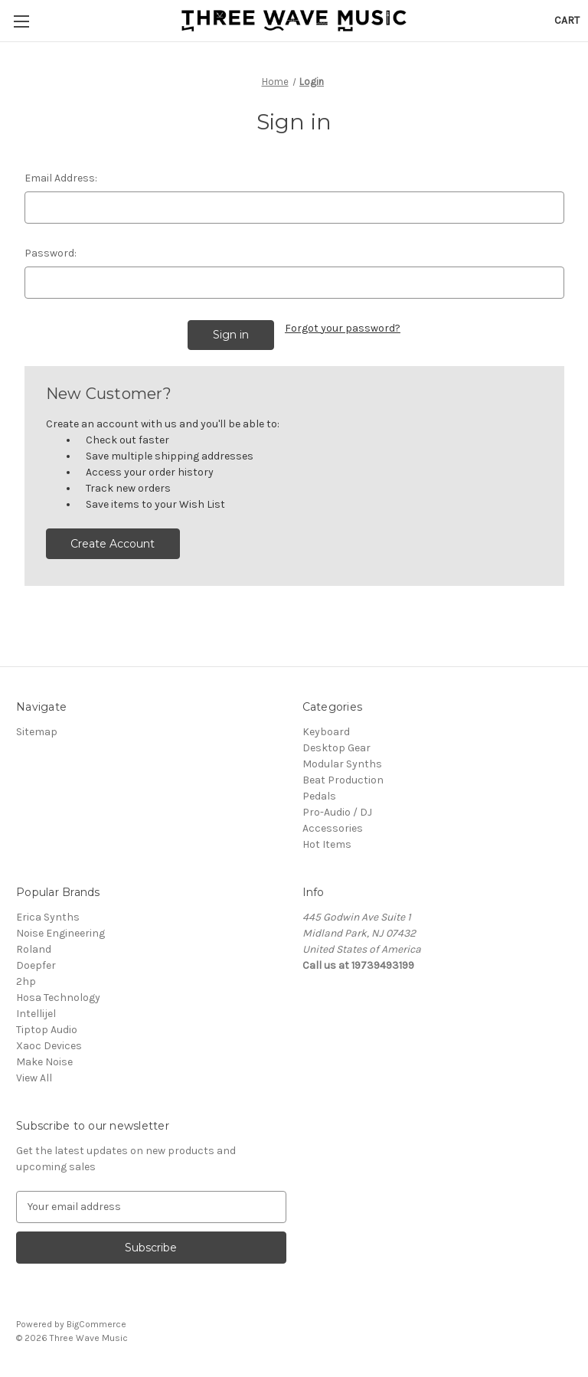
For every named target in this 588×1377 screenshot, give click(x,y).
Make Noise (44, 1061)
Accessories (332, 828)
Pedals (319, 796)
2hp (26, 981)
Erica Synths (48, 917)
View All (34, 1077)
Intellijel (36, 1013)
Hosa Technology (58, 997)
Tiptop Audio (46, 1029)
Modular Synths (342, 763)
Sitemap (36, 731)
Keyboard (326, 731)
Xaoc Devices (49, 1045)
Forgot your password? (342, 328)
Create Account (112, 544)
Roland (33, 949)
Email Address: (60, 178)
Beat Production (343, 780)
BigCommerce (96, 1324)
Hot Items (326, 844)
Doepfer (36, 965)
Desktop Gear (336, 747)
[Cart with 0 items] (567, 20)
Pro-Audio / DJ (337, 812)
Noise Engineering (60, 933)
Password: (50, 253)
